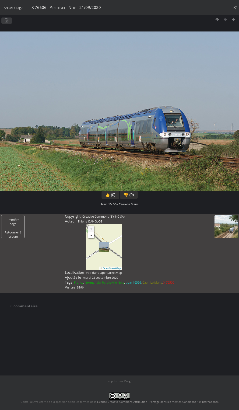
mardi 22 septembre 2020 (100, 277)
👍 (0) (110, 195)
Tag (18, 8)
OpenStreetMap (112, 268)
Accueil (8, 8)
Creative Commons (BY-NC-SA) (103, 216)
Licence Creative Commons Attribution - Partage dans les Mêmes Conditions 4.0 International (157, 402)
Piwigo (128, 381)
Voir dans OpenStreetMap (104, 273)
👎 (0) (129, 195)
